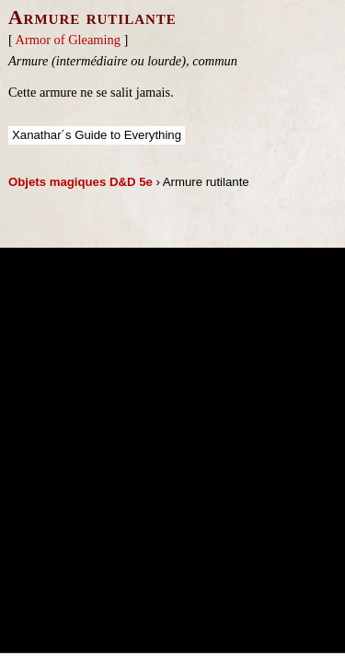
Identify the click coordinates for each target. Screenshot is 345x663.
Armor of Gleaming (68, 39)
